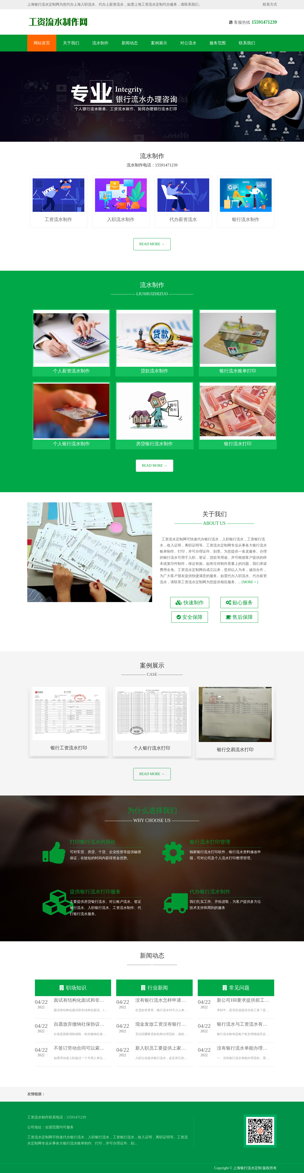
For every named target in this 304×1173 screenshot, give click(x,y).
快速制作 (190, 602)
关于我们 (71, 43)
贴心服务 (239, 602)
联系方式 (270, 4)
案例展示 (159, 43)
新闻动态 (130, 43)
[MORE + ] (250, 582)
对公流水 (188, 43)
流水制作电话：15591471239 (152, 165)
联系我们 (247, 43)
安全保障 (190, 617)
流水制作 (100, 43)
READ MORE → (152, 244)
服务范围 (217, 43)
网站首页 (42, 43)
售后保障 (239, 617)
